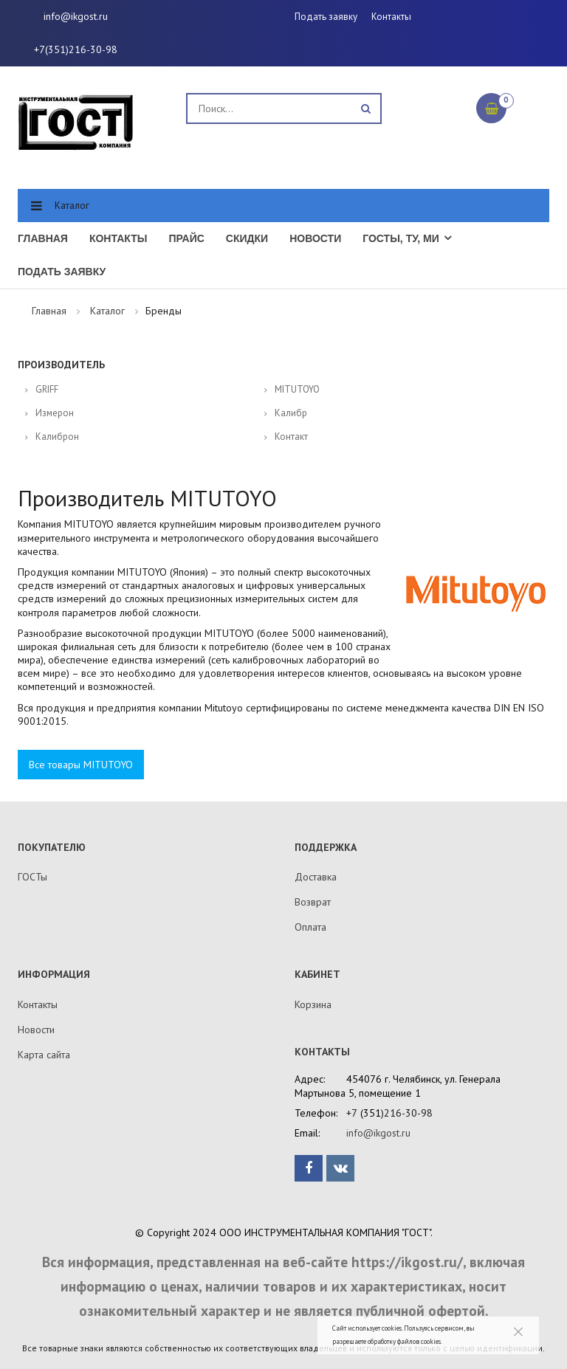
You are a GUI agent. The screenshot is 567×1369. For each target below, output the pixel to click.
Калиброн (57, 436)
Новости (315, 238)
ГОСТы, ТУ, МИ (400, 238)
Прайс (186, 238)
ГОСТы (32, 876)
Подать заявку (326, 16)
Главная (43, 238)
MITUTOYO (297, 389)
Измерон (54, 413)
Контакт (291, 436)
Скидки (247, 238)
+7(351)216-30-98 (75, 49)
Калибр (291, 413)
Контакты (391, 16)
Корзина (313, 1004)
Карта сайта (44, 1054)
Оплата (310, 927)
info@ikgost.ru (76, 16)
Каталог (72, 205)
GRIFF (46, 389)
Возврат (313, 901)
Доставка (316, 876)
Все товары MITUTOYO (81, 764)
